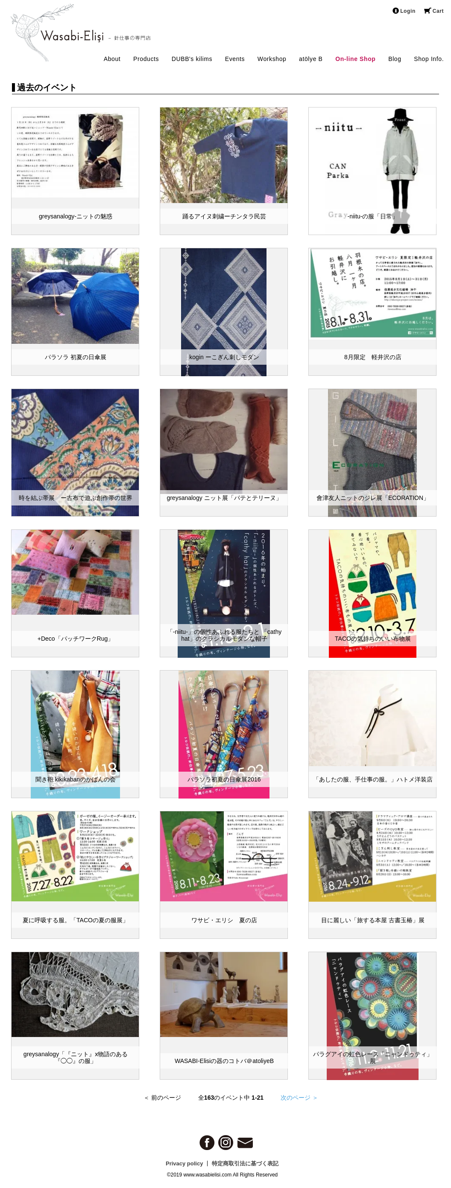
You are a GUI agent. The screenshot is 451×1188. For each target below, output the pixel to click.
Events (235, 58)
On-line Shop (355, 58)
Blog (394, 58)
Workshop (272, 58)
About (112, 58)
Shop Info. (429, 58)
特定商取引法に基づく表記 (245, 1163)
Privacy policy (184, 1163)
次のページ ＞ (299, 1097)
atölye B (310, 58)
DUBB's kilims (192, 58)
